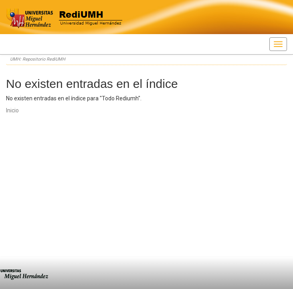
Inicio (12, 110)
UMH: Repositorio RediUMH (37, 59)
